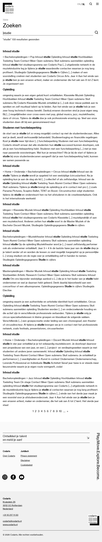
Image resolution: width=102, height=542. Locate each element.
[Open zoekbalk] (90, 5)
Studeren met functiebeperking (22, 127)
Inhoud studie (11, 51)
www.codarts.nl (10, 524)
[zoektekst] (48, 33)
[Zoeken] (96, 33)
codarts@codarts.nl (12, 521)
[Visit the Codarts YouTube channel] (22, 477)
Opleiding (8, 89)
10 (60, 411)
